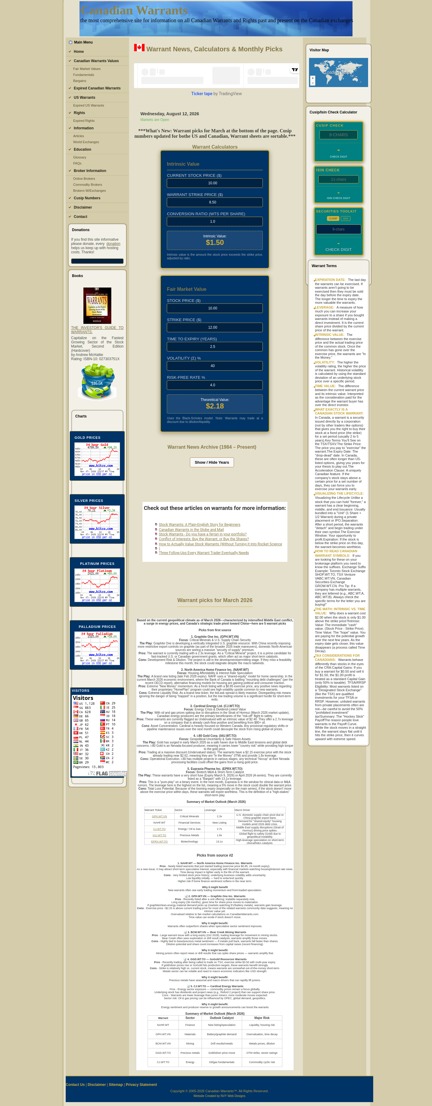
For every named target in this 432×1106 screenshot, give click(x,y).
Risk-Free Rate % (186, 377)
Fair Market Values (87, 69)
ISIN (345, 218)
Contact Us (75, 1085)
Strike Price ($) (184, 320)
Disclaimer (97, 1085)
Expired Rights (84, 120)
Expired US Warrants (88, 105)
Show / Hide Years (212, 462)
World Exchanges (86, 142)
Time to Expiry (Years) (192, 339)
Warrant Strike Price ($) (195, 194)
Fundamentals (83, 75)
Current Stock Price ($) (194, 175)
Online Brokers (84, 178)
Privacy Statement (141, 1085)
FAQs (77, 163)
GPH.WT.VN (159, 816)
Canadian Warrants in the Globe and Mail (191, 530)
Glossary (79, 157)
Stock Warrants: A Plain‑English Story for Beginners (200, 525)
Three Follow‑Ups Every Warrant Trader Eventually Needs (204, 553)
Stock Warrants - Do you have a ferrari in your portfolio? (203, 534)
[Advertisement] (212, 487)
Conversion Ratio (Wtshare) (206, 214)
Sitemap (116, 1085)
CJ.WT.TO (159, 828)
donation (113, 244)
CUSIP (333, 218)
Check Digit (338, 156)
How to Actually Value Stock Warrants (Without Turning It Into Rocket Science (220, 544)
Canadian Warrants (134, 10)
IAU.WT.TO (159, 835)
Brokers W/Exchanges (89, 190)
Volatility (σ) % (184, 358)
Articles (78, 136)
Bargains (79, 81)
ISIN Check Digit (338, 198)
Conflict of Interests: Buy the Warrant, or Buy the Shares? (204, 539)
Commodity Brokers (87, 184)
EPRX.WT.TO (159, 841)
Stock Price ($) (183, 300)
